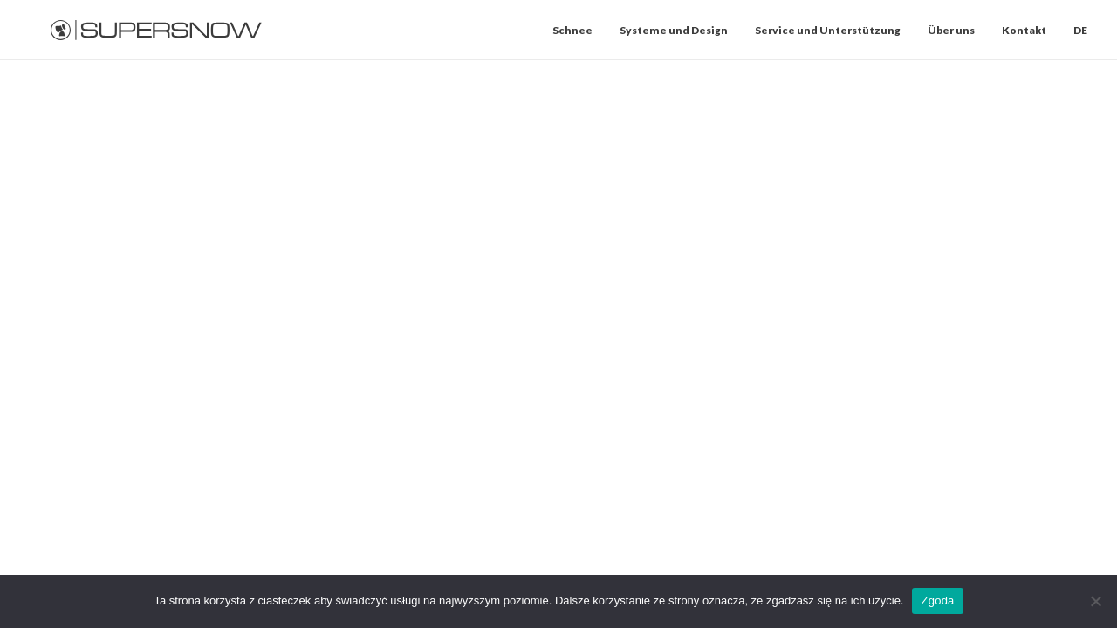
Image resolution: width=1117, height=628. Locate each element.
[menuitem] (578, 30)
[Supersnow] (157, 30)
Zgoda (937, 600)
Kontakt (1024, 30)
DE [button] (1080, 30)
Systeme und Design (674, 30)
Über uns (951, 30)
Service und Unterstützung (828, 30)
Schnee (572, 30)
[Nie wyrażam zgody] (1095, 601)
